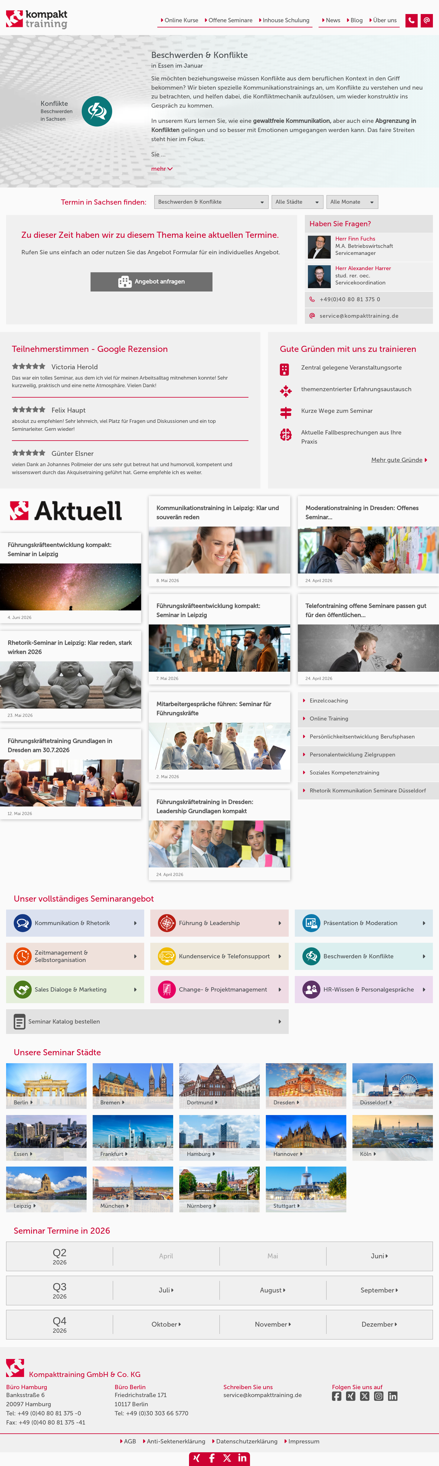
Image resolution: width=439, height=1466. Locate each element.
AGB (128, 1441)
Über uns (383, 20)
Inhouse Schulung (284, 20)
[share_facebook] (212, 1459)
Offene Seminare (228, 20)
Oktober (166, 1324)
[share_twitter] (227, 1459)
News (331, 20)
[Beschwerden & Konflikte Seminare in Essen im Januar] (411, 20)
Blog (354, 20)
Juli (166, 1290)
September (379, 1290)
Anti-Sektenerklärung (173, 1441)
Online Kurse (179, 20)
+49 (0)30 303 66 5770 (157, 1413)
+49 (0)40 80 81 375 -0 (49, 1413)
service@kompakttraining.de (262, 1395)
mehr (162, 168)
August (272, 1290)
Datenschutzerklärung (245, 1441)
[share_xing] (196, 1459)
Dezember (379, 1324)
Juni (379, 1256)
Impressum (301, 1441)
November (273, 1324)
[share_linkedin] (242, 1459)
